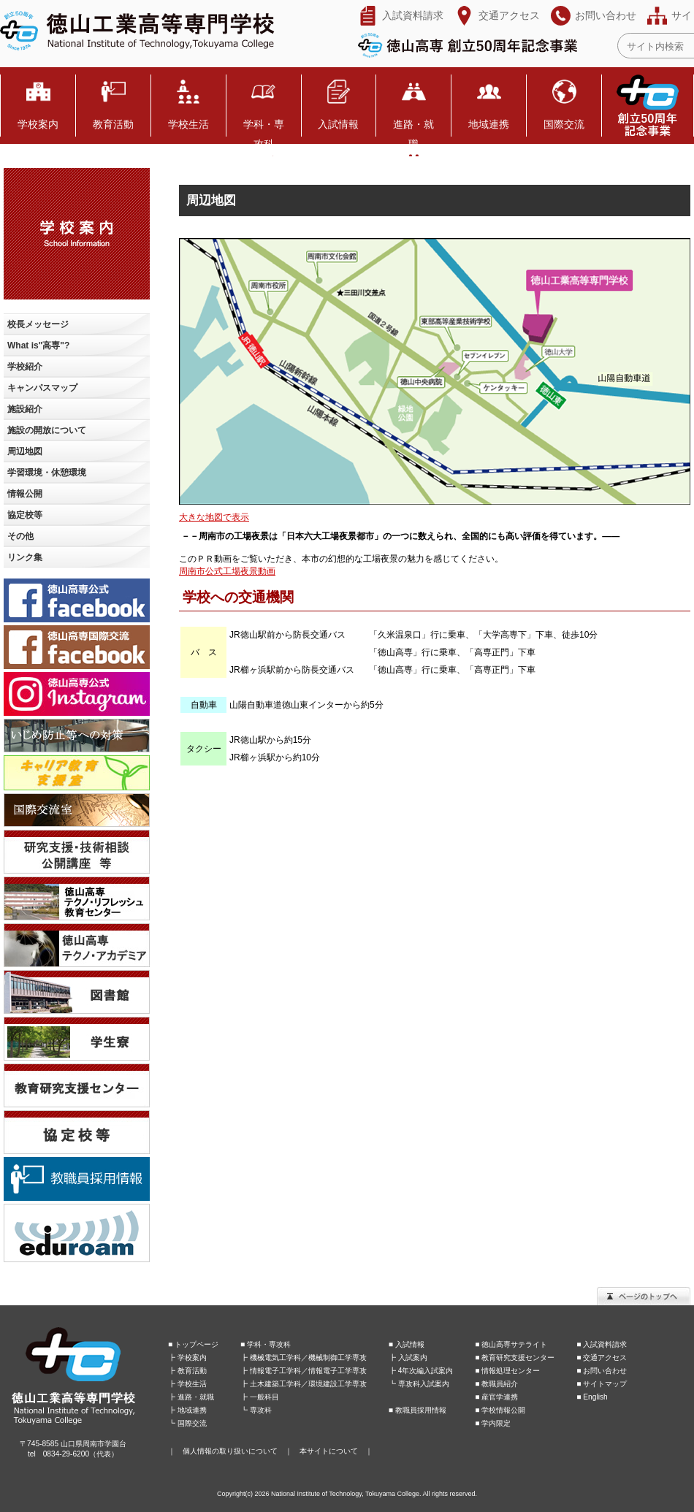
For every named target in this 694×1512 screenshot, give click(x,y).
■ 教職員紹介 (496, 1384)
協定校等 (24, 515)
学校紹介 (24, 367)
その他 (20, 536)
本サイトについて (329, 1451)
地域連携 (488, 124)
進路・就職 (413, 134)
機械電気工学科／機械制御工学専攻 (308, 1357)
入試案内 (412, 1357)
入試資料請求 (412, 15)
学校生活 (188, 124)
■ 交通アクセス (601, 1357)
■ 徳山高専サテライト (511, 1344)
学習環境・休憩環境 (46, 472)
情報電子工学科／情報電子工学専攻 (308, 1371)
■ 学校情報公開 (500, 1410)
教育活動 (113, 124)
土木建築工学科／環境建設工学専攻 (308, 1384)
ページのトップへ (643, 1296)
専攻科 (261, 1410)
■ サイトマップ (601, 1384)
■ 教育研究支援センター (514, 1357)
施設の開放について (46, 430)
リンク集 (24, 557)
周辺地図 (24, 451)
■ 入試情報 (406, 1344)
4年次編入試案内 (426, 1371)
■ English (591, 1397)
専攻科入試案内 (423, 1384)
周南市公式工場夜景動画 (227, 571)
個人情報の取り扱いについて (230, 1451)
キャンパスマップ (42, 388)
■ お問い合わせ (601, 1371)
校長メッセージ (38, 324)
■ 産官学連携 (496, 1397)
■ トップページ (193, 1344)
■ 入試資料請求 (601, 1344)
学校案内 (38, 124)
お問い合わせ (605, 15)
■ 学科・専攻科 (265, 1344)
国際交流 (564, 124)
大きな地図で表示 (214, 517)
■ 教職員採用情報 (417, 1410)
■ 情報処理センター (507, 1371)
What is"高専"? (38, 345)
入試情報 (338, 124)
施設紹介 (24, 409)
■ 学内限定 (493, 1423)
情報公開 (24, 494)
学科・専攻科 (263, 134)
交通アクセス (509, 15)
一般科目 (264, 1397)
